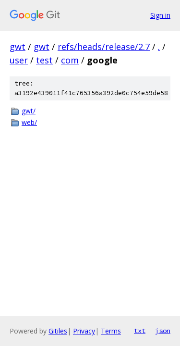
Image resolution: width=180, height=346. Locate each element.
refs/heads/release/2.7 (104, 46)
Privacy (84, 330)
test (44, 60)
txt (139, 330)
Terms (111, 330)
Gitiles (57, 330)
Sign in (160, 15)
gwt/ (29, 110)
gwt (17, 46)
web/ (29, 122)
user (19, 60)
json (162, 330)
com (70, 60)
